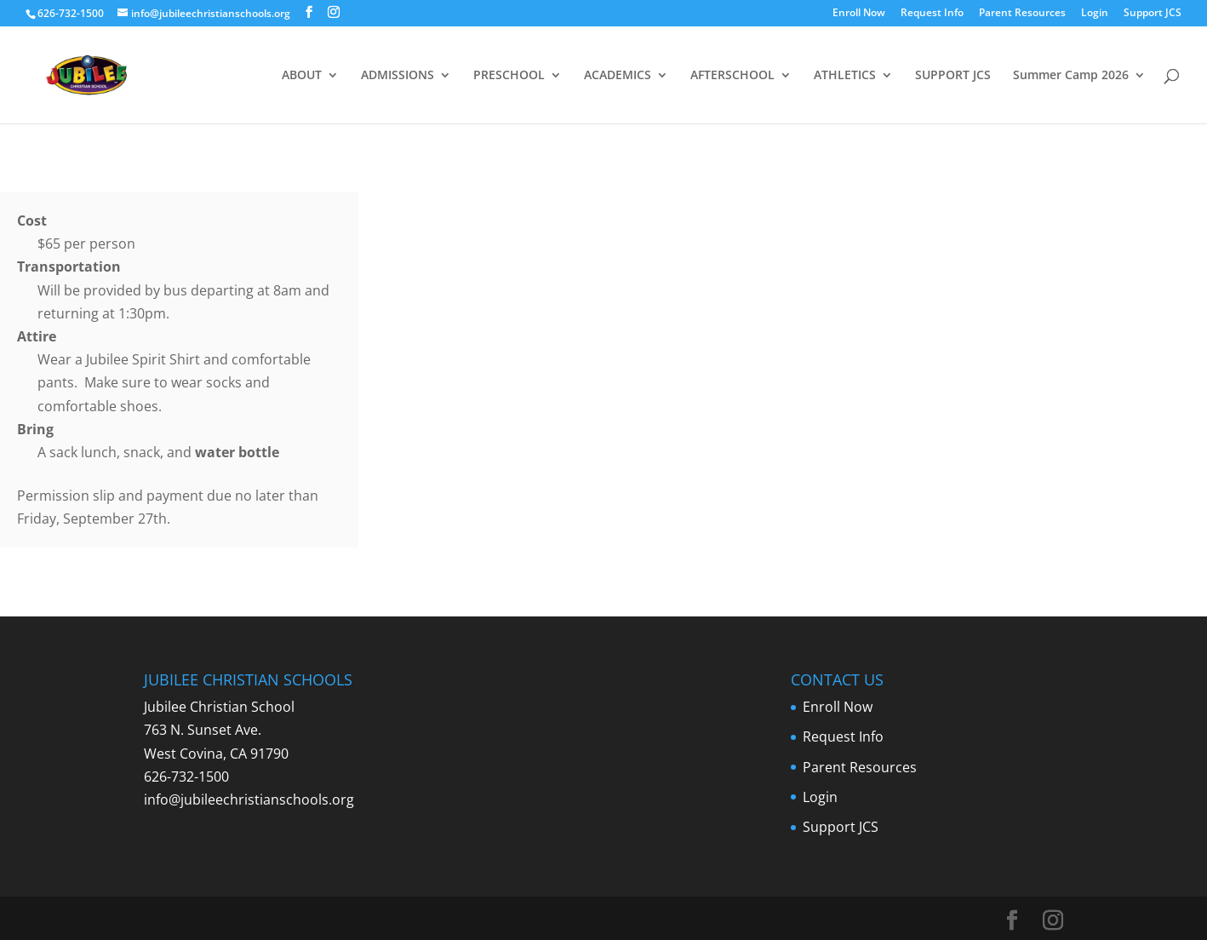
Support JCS (1152, 14)
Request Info (932, 14)
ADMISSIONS (397, 76)
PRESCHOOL (509, 76)
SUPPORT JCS (953, 76)
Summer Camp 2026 (1071, 76)
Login (1094, 14)
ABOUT (302, 76)
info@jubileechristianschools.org (249, 799)
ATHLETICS (845, 76)
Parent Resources (1022, 14)
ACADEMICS (617, 76)
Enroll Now (858, 14)
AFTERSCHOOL (732, 76)
